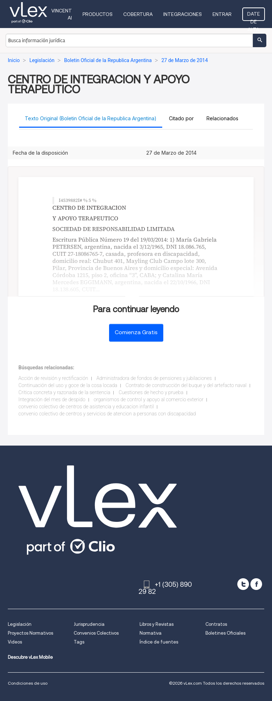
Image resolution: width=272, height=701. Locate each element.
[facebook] (256, 584)
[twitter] (243, 584)
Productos (98, 14)
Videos (15, 642)
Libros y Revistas (157, 624)
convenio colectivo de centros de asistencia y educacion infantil (86, 406)
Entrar (222, 14)
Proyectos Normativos (30, 633)
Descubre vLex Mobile (30, 657)
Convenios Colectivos (96, 633)
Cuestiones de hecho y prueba (151, 392)
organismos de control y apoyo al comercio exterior (148, 399)
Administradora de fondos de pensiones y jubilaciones (154, 378)
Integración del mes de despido (51, 399)
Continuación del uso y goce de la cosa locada (67, 385)
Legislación (20, 624)
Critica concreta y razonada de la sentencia (64, 392)
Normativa (151, 633)
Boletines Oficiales (225, 633)
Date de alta (253, 16)
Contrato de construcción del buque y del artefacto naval (186, 385)
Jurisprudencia (89, 624)
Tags (79, 642)
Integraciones (182, 14)
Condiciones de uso (27, 683)
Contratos (216, 624)
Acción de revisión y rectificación (53, 378)
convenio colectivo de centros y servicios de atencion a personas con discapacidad (107, 413)
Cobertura (138, 14)
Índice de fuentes (159, 642)
